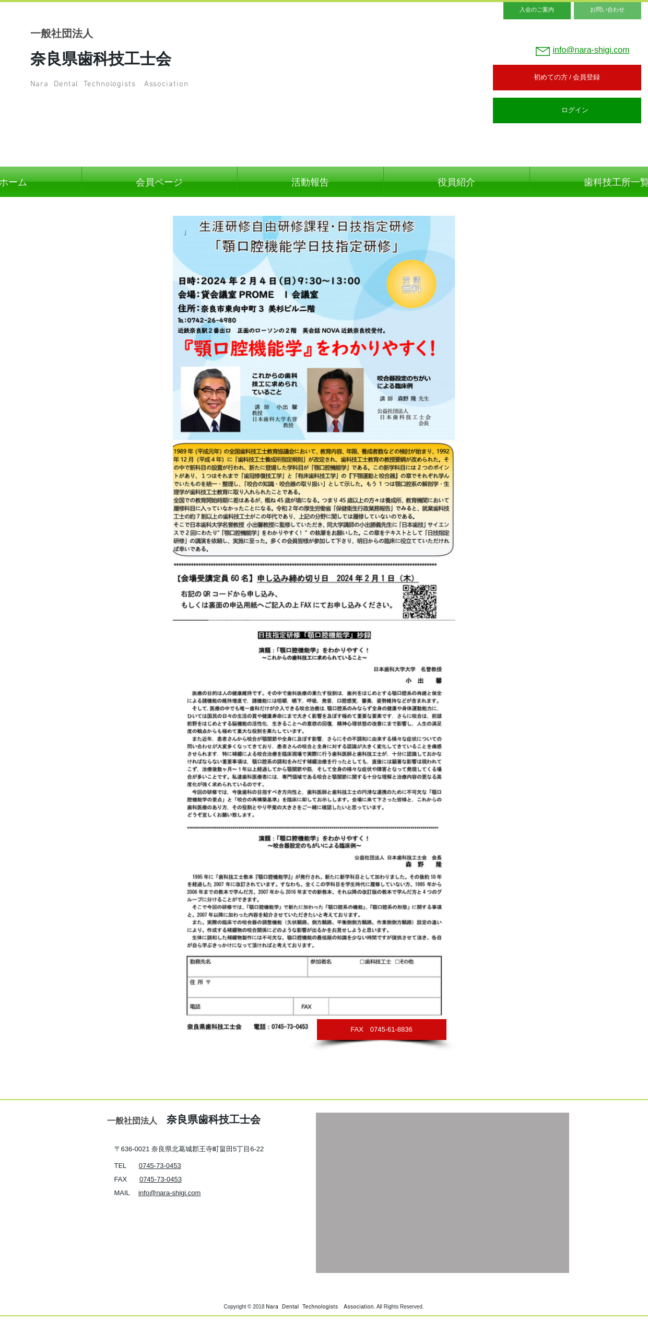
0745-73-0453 (160, 1166)
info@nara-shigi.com (169, 1193)
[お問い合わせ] (607, 9)
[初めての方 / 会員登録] (567, 77)
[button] (381, 1029)
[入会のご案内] (537, 9)
